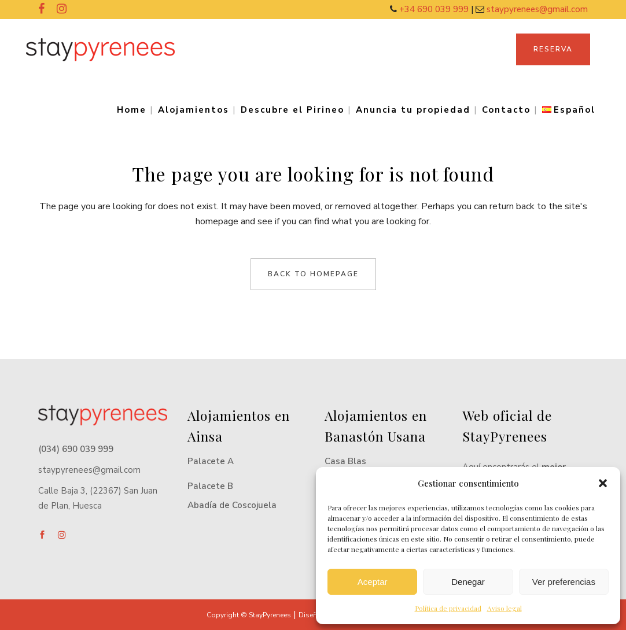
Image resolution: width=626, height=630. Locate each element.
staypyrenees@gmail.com (537, 9)
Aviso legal (504, 608)
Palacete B (210, 486)
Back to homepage (313, 274)
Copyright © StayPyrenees (249, 615)
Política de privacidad (448, 608)
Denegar (468, 582)
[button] (603, 483)
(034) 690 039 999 (75, 449)
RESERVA (553, 49)
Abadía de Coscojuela (232, 505)
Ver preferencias (563, 582)
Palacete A (210, 461)
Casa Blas (345, 461)
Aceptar (373, 582)
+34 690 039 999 (435, 9)
